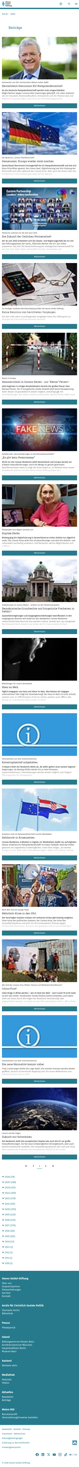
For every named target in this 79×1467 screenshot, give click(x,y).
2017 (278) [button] (9, 1225)
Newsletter (8, 1396)
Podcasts (6, 1379)
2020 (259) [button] (9, 1209)
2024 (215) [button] (9, 1187)
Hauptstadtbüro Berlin (14, 1348)
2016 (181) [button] (8, 1230)
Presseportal (8, 1327)
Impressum (7, 1433)
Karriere (6, 1293)
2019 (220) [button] (9, 1214)
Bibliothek (7, 1313)
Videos (5, 1382)
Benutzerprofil (9, 1414)
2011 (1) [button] (7, 1257)
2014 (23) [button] (8, 1241)
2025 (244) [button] (9, 1182)
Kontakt (6, 1296)
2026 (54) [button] (8, 1176)
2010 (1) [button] (7, 1263)
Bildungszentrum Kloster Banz (18, 1341)
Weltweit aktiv (9, 1365)
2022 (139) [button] (9, 1198)
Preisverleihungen (11, 1289)
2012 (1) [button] (7, 1252)
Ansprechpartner (11, 1286)
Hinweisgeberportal (11, 1447)
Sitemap (26, 1429)
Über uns (7, 1283)
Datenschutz (19, 1433)
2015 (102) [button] (8, 1236)
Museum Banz (9, 1351)
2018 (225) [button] (9, 1220)
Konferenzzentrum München (17, 1344)
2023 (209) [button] (9, 1193)
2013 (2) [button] (7, 1247)
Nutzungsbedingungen (12, 1438)
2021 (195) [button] (8, 1203)
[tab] (39, 1176)
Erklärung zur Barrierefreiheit (16, 1443)
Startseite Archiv (11, 1310)
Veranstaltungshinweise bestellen (20, 1417)
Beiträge (6, 1400)
